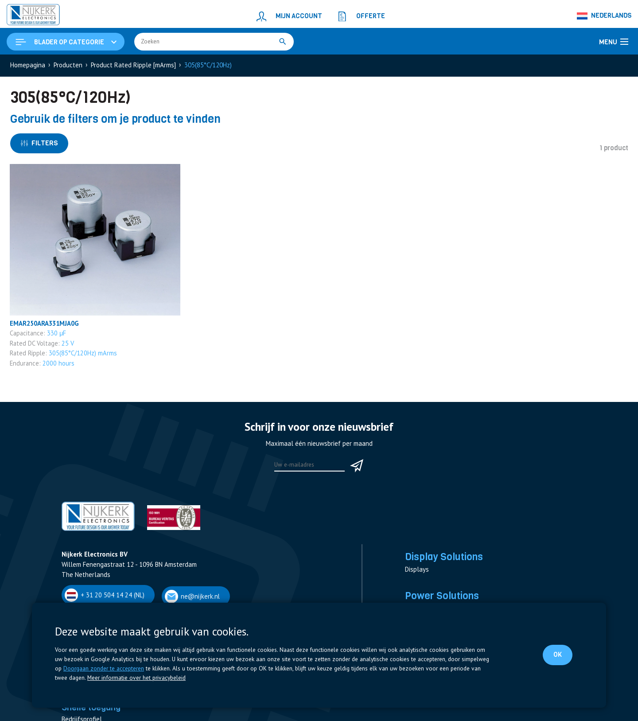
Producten (68, 65)
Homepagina (27, 65)
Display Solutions (444, 556)
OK (557, 654)
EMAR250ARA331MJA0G (46, 323)
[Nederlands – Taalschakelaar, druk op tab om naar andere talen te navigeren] (604, 16)
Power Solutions (442, 595)
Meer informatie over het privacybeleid (136, 678)
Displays (417, 569)
